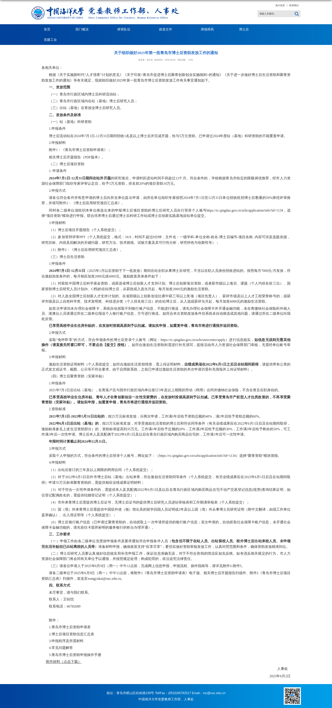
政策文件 (167, 29)
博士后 (245, 29)
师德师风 (207, 29)
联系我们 (294, 5)
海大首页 (280, 5)
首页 (47, 29)
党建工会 (50, 39)
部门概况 (84, 29)
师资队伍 (125, 29)
